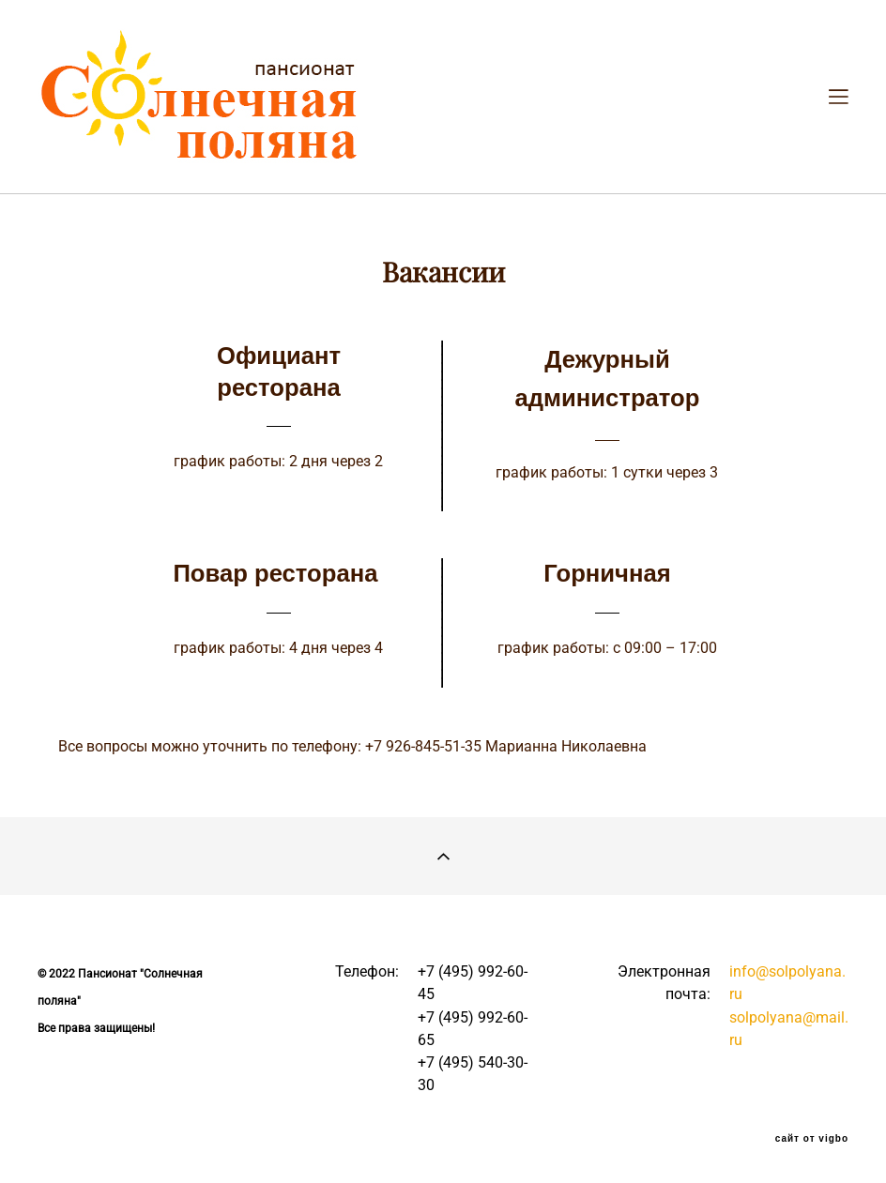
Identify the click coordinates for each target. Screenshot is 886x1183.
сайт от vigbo (811, 1139)
